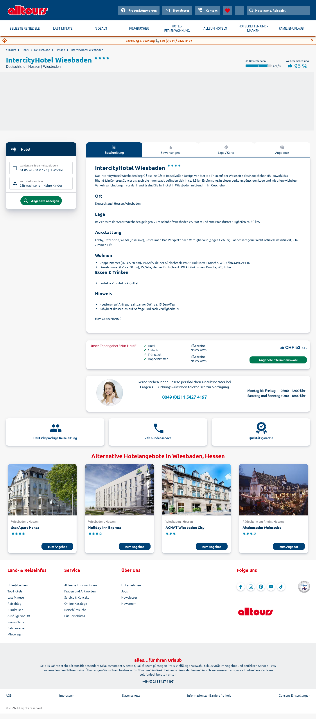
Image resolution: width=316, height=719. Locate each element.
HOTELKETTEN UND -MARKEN (253, 28)
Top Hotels (14, 591)
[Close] (312, 40)
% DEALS (101, 28)
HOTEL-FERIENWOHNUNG (177, 28)
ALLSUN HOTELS (215, 28)
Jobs (124, 591)
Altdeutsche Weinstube (261, 527)
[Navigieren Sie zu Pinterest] (261, 587)
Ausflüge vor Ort (18, 616)
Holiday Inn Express (105, 527)
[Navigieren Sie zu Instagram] (251, 587)
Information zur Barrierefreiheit (209, 695)
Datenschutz (131, 695)
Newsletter (129, 597)
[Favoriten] (227, 10)
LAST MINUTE (62, 28)
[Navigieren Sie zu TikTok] (281, 587)
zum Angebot (57, 547)
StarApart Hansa (25, 527)
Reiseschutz (15, 622)
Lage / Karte (226, 149)
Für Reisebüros (74, 616)
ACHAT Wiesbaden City (185, 527)
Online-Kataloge (75, 603)
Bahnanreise (16, 628)
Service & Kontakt (76, 597)
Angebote (282, 149)
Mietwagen (15, 634)
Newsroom (128, 603)
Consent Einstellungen (294, 695)
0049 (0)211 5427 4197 (184, 397)
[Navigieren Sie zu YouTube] (271, 587)
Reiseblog (14, 603)
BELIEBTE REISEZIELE (25, 28)
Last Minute (15, 597)
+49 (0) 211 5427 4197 (158, 681)
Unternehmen (131, 585)
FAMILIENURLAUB (291, 28)
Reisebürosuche (75, 610)
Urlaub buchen (17, 585)
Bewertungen (170, 149)
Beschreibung (114, 149)
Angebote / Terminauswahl (278, 360)
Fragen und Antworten (80, 591)
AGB (9, 695)
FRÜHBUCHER (139, 28)
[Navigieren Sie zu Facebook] (241, 587)
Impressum (66, 695)
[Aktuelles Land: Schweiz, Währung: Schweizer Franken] (239, 10)
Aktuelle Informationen (80, 585)
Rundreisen (15, 610)
